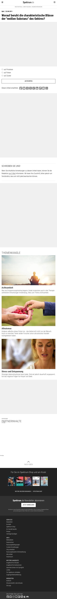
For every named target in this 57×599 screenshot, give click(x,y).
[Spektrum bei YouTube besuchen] (16, 596)
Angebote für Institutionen (14, 565)
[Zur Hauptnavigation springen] (2, 2)
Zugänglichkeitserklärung (13, 575)
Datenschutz (10, 542)
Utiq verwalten (10, 549)
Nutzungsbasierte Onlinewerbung (16, 552)
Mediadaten (9, 540)
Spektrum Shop (37, 491)
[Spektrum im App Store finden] (24, 596)
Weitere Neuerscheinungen (23, 491)
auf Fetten (7, 73)
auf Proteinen (8, 69)
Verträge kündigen (11, 534)
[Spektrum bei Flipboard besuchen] (19, 596)
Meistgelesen (27, 6)
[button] (21, 88)
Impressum (9, 557)
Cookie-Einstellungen (12, 547)
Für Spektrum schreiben (13, 572)
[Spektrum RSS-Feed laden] (21, 596)
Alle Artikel (9, 554)
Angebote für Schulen (12, 563)
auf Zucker (7, 76)
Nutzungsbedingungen (13, 545)
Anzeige (3, 422)
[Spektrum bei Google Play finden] (27, 596)
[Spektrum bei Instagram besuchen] (13, 596)
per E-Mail (12, 173)
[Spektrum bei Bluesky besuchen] (10, 596)
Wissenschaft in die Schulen (14, 583)
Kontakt (8, 524)
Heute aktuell (18, 6)
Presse (8, 531)
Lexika (8, 570)
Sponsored (5, 418)
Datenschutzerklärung (38, 510)
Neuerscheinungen (37, 6)
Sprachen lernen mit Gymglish (15, 567)
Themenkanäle (11, 252)
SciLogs (8, 585)
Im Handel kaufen (11, 529)
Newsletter (9, 522)
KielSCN (8, 581)
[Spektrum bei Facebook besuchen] (7, 596)
